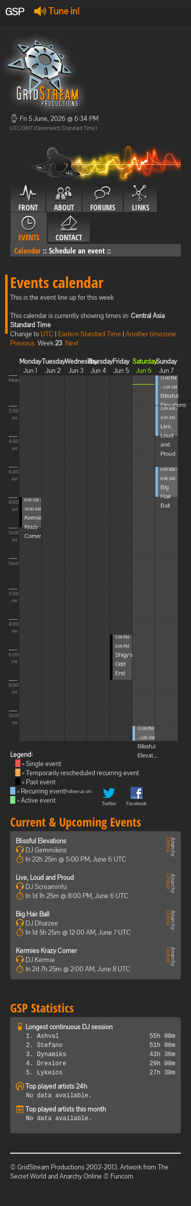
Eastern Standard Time (89, 334)
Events (28, 228)
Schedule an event (77, 250)
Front (28, 198)
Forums (102, 198)
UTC (47, 334)
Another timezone (151, 334)
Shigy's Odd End (123, 664)
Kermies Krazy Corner (34, 527)
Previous (22, 343)
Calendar (27, 250)
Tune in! (56, 11)
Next (71, 343)
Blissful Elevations (41, 841)
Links (140, 198)
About (64, 198)
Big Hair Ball (165, 496)
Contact (69, 228)
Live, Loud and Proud (45, 877)
